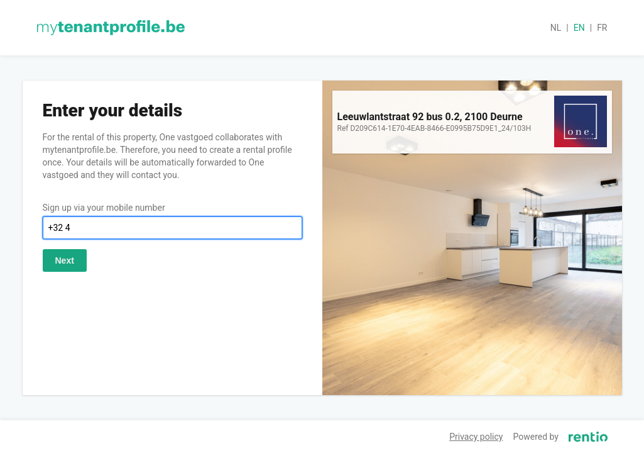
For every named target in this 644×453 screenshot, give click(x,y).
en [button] (579, 28)
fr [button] (602, 28)
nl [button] (556, 28)
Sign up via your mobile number (104, 208)
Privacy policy (476, 437)
